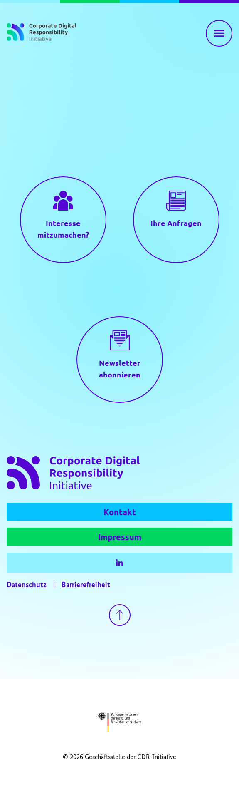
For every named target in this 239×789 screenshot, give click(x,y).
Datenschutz (27, 585)
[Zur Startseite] (41, 33)
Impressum (119, 536)
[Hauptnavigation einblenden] (219, 33)
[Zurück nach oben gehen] (120, 615)
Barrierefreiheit (86, 585)
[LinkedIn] (119, 563)
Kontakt (119, 511)
